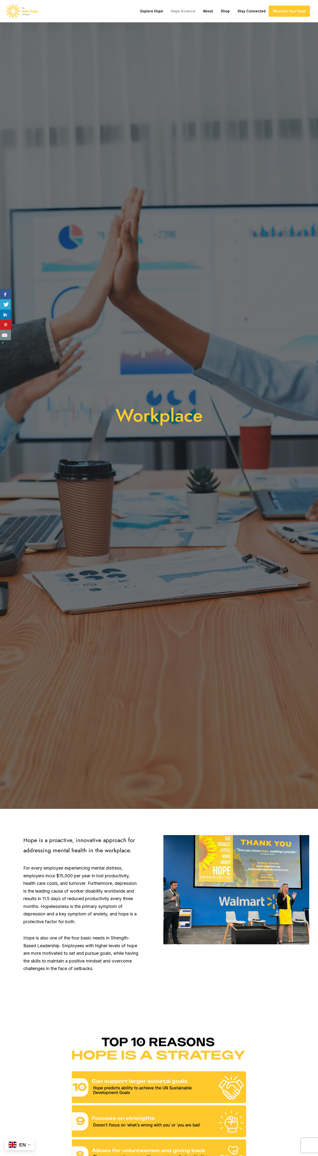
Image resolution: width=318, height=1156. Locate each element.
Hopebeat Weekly (210, 1096)
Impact (127, 1096)
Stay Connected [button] (251, 11)
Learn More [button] (158, 988)
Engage (199, 1107)
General (129, 1086)
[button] (257, 1064)
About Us (201, 1065)
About (208, 11)
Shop (225, 11)
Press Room (203, 1086)
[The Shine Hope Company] (22, 11)
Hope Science (183, 11)
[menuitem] (152, 11)
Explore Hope (151, 11)
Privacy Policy (106, 1147)
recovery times (199, 901)
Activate (129, 1065)
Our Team (201, 1075)
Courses (129, 1075)
